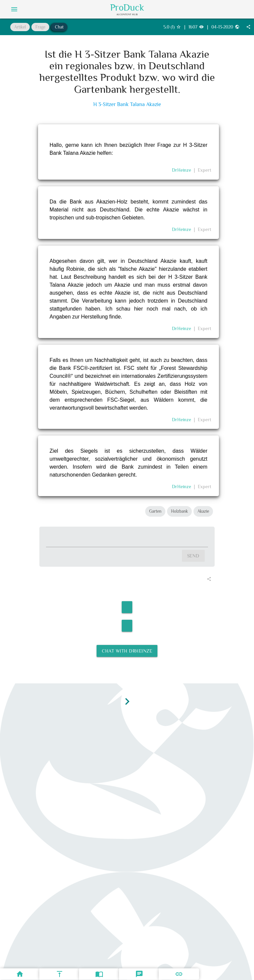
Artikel (20, 27)
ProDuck (127, 8)
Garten (155, 511)
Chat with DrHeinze (127, 651)
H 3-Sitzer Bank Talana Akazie (127, 104)
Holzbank (179, 511)
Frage (40, 27)
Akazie (203, 511)
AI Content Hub (127, 14)
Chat (59, 27)
